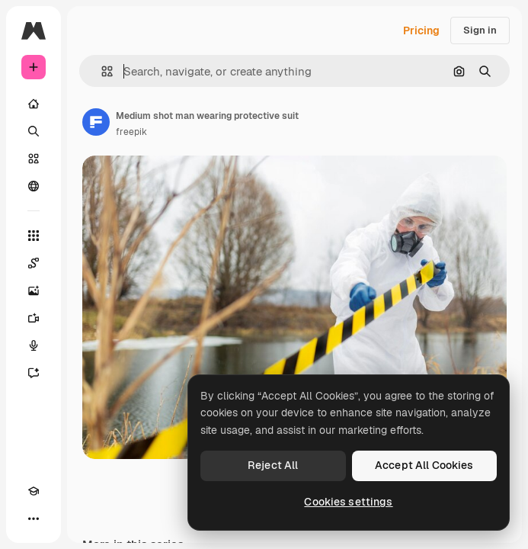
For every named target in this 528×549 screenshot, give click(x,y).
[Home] (33, 104)
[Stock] (33, 158)
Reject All (273, 465)
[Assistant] (33, 373)
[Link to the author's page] (96, 122)
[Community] (33, 186)
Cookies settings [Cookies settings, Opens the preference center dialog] (348, 502)
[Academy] (33, 491)
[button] (101, 71)
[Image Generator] (33, 290)
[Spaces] (33, 263)
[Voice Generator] (33, 345)
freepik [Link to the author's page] (131, 132)
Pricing (421, 30)
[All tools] (33, 235)
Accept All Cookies (424, 465)
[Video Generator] (33, 318)
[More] (33, 518)
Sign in (480, 30)
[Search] (33, 131)
